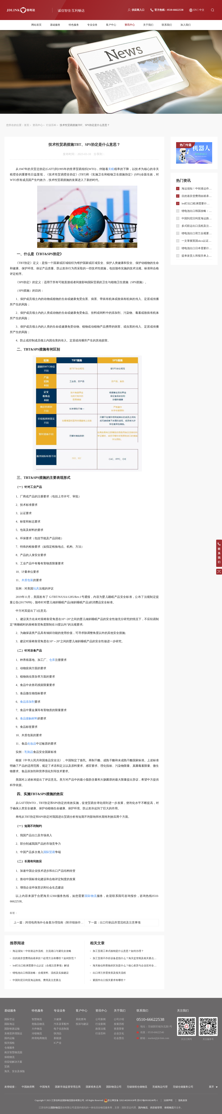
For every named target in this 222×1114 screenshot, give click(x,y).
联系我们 (167, 25)
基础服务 (55, 25)
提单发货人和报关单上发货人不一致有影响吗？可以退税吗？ (197, 255)
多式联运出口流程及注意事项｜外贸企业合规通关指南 (197, 225)
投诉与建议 (82, 1024)
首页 (26, 125)
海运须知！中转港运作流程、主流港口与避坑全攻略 (42, 951)
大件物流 (37, 1028)
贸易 (6, 1066)
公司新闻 (100, 1019)
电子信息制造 (61, 1028)
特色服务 (74, 25)
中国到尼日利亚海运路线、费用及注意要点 (37, 980)
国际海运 (9, 1024)
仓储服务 (9, 1047)
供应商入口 (138, 10)
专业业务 (92, 25)
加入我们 (185, 25)
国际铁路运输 (12, 1028)
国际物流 (55, 1107)
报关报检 (9, 1043)
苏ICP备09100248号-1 (147, 1100)
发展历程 (119, 1024)
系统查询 (81, 1019)
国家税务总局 (93, 1086)
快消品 (57, 1033)
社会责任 (119, 1038)
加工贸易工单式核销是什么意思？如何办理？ (118, 951)
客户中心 (111, 25)
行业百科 (51, 125)
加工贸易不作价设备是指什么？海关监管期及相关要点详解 (126, 958)
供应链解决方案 (13, 1061)
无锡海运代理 (160, 1086)
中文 (201, 10)
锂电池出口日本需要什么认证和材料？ (197, 248)
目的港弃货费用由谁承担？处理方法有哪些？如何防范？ (44, 958)
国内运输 (9, 1038)
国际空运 (9, 1019)
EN (195, 10)
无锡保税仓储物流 (137, 1086)
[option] (194, 153)
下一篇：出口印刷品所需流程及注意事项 (114, 922)
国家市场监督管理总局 (67, 1086)
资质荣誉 (119, 1028)
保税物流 (9, 1057)
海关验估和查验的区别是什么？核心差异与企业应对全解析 (126, 965)
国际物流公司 (113, 1086)
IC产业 (57, 1043)
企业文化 (119, 1033)
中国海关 (45, 1086)
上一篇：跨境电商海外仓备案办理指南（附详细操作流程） (51, 922)
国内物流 (143, 1107)
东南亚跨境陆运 (13, 1033)
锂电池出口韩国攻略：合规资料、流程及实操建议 (41, 972)
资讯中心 (130, 25)
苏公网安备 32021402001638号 (120, 1100)
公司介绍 (119, 1019)
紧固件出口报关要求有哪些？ (109, 980)
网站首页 (36, 25)
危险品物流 (38, 1024)
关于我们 (148, 25)
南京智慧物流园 (13, 1052)
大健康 (57, 1019)
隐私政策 (182, 1100)
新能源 (57, 1038)
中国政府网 (28, 1086)
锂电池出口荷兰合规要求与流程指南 (197, 233)
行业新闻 (100, 1024)
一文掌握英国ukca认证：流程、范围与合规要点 (197, 240)
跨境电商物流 (39, 1038)
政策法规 (100, 1028)
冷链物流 (37, 1033)
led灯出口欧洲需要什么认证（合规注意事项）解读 (41, 965)
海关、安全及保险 (14, 1071)
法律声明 (168, 1100)
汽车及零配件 (61, 1024)
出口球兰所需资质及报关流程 (109, 972)
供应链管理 (156, 1107)
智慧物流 (37, 1019)
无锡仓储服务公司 (183, 1086)
